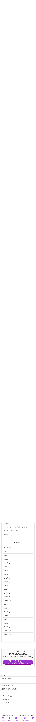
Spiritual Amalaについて (8, 678)
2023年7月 (7, 563)
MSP (2, 682)
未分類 (6, 534)
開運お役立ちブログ (7, 699)
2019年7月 (7, 608)
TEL (33, 719)
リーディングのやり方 (11, 531)
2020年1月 (7, 589)
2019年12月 (7, 593)
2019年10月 (7, 600)
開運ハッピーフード (11, 523)
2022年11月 (7, 574)
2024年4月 (7, 555)
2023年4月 (7, 570)
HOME (9, 719)
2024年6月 (7, 551)
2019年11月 (7, 597)
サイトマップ (5, 703)
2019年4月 (7, 615)
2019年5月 (7, 612)
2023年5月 (7, 567)
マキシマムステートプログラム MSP (15, 527)
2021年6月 (7, 582)
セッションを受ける (7, 685)
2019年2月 (7, 623)
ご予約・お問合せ (6, 696)
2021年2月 (7, 585)
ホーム (3, 675)
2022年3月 (7, 578)
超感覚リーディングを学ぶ (9, 689)
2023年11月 (7, 559)
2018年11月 (7, 634)
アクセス (4, 692)
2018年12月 (7, 631)
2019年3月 (7, 619)
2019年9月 (7, 604)
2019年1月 (7, 627)
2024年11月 (7, 548)
